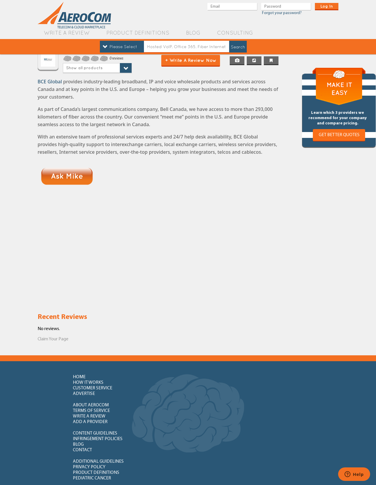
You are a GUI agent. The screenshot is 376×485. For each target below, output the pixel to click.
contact (274, 400)
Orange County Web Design (308, 472)
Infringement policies (162, 400)
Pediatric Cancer (284, 411)
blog (193, 33)
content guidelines (95, 400)
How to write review (96, 422)
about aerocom (91, 388)
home (79, 377)
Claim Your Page (53, 339)
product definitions (137, 33)
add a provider (282, 388)
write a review (67, 33)
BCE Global (50, 81)
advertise (276, 377)
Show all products (84, 67)
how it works (152, 377)
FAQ (141, 422)
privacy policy (153, 411)
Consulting (235, 33)
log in (326, 6)
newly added (282, 443)
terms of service (155, 388)
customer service (220, 377)
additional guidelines (98, 411)
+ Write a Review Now (190, 60)
